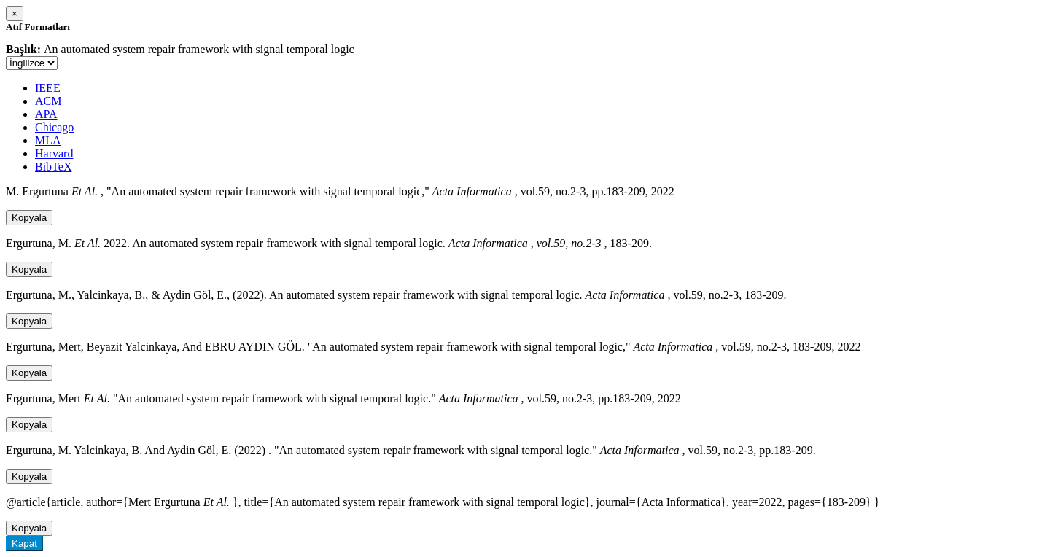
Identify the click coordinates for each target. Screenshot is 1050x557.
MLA (48, 140)
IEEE (48, 88)
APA (46, 114)
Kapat (24, 543)
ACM (48, 101)
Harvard (54, 153)
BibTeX (53, 166)
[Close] (14, 13)
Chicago (54, 127)
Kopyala (29, 217)
